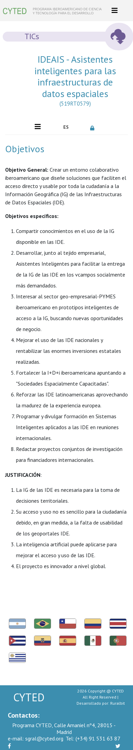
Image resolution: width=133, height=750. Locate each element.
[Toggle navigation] (114, 10)
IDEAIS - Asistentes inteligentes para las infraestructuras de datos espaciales (75, 81)
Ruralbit (117, 703)
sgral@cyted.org (35, 738)
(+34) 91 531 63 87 (93, 738)
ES (66, 127)
